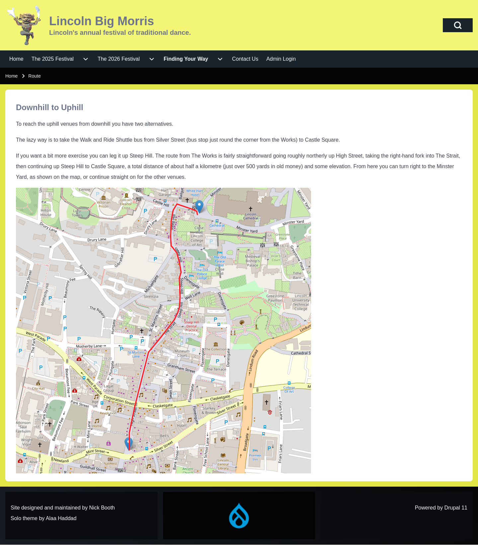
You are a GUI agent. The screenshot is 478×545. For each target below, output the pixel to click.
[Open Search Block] (458, 25)
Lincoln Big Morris (101, 21)
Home (11, 76)
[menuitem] (16, 59)
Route (34, 76)
